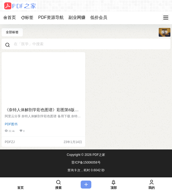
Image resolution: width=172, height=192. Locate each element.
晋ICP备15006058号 (85, 162)
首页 (9, 17)
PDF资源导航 (51, 17)
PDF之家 (98, 155)
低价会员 (98, 17)
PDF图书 (11, 124)
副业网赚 (76, 17)
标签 (27, 17)
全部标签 (12, 32)
